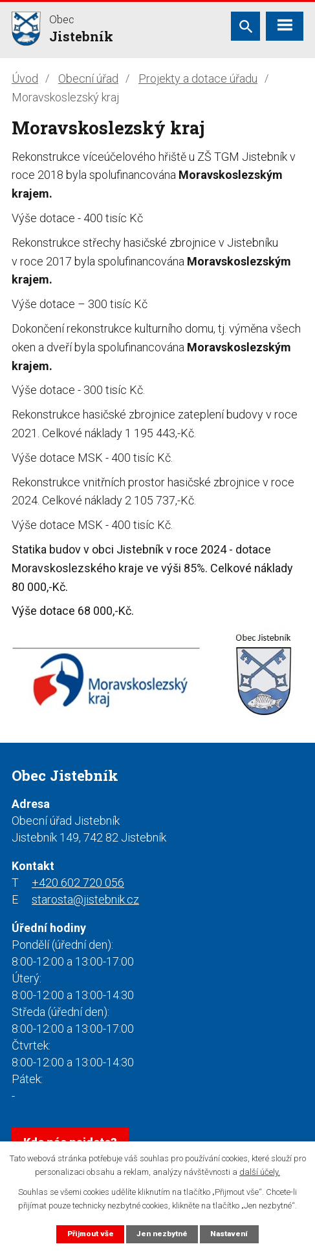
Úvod (25, 78)
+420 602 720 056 (78, 882)
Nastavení (229, 1233)
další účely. (259, 1172)
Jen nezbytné (162, 1233)
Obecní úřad (88, 78)
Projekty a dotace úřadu (197, 78)
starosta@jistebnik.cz (85, 899)
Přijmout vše (90, 1233)
